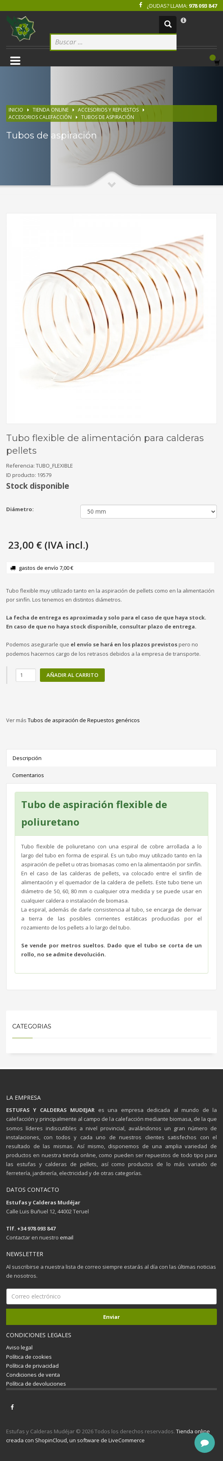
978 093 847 (203, 5)
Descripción (27, 758)
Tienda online (50, 109)
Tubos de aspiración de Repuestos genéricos (84, 720)
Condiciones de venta (33, 1374)
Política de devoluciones (36, 1383)
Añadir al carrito (72, 675)
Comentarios (28, 775)
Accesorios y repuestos (108, 109)
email (66, 1237)
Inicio (16, 109)
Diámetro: (20, 509)
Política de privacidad (32, 1365)
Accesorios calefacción (40, 117)
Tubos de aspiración (107, 117)
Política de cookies (29, 1356)
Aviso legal (19, 1347)
